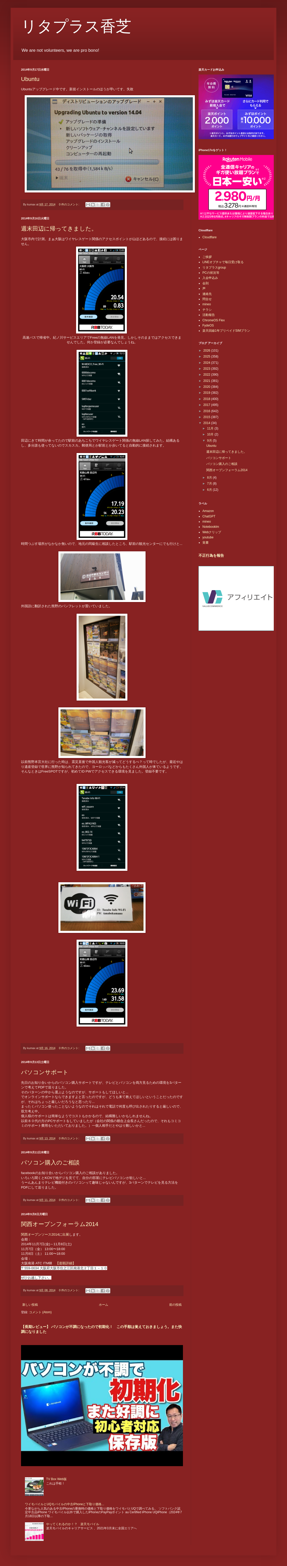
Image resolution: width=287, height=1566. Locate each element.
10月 (211, 434)
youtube (208, 537)
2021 (207, 381)
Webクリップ (211, 532)
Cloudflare (209, 237)
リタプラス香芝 (76, 26)
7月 (210, 483)
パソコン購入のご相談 (50, 1162)
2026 (207, 350)
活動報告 (208, 315)
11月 (211, 428)
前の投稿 (175, 1305)
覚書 (205, 542)
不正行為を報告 (211, 555)
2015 (207, 417)
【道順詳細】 (66, 1263)
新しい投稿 (30, 1305)
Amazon (208, 511)
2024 (207, 363)
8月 (210, 477)
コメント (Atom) (40, 1312)
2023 (207, 368)
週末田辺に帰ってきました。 (59, 228)
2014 (207, 423)
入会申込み (210, 278)
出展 (65, 1234)
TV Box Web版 (56, 1479)
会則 (205, 283)
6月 (210, 490)
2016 (207, 411)
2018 (207, 399)
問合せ (207, 299)
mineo (206, 304)
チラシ (207, 309)
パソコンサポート (45, 1072)
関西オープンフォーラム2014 (59, 1224)
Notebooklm (210, 527)
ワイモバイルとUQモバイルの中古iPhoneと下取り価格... (64, 1504)
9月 (210, 440)
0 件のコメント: (69, 204)
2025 (207, 356)
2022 (207, 374)
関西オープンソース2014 (40, 1234)
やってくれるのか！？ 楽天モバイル (72, 1524)
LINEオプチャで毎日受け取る (223, 262)
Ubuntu (30, 79)
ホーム (103, 1305)
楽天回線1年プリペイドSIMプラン (226, 330)
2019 (207, 393)
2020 (207, 387)
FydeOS (208, 325)
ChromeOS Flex (213, 320)
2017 (207, 405)
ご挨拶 (207, 257)
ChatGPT (208, 516)
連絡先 (207, 294)
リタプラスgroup (214, 267)
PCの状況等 (210, 272)
